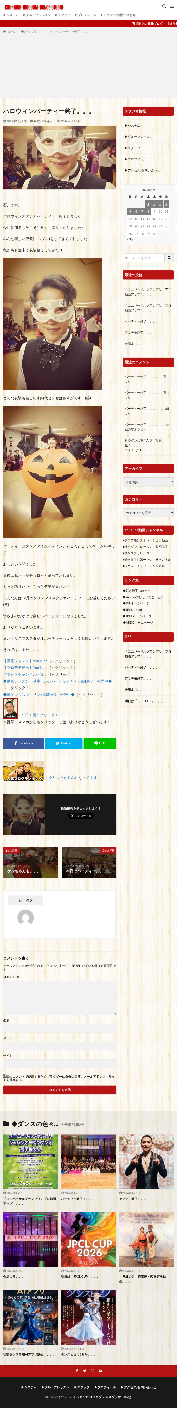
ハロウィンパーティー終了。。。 (68, 31)
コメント (11, 976)
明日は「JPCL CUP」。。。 (144, 701)
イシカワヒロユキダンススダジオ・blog (102, 1397)
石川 (166, 376)
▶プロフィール (85, 15)
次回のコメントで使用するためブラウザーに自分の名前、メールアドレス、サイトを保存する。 (59, 1078)
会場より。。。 (135, 343)
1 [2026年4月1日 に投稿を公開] (148, 204)
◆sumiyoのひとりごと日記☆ (143, 597)
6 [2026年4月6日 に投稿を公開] (136, 211)
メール (7, 1038)
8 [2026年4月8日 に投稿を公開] (148, 211)
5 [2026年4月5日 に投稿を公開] (130, 211)
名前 (6, 1020)
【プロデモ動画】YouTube (25, 667)
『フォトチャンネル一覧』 (25, 674)
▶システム (11, 15)
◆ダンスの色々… (31, 31)
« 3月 (130, 239)
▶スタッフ (62, 15)
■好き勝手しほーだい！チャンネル (147, 559)
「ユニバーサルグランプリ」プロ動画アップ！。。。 (148, 307)
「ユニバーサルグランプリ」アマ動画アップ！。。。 (148, 291)
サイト (7, 1055)
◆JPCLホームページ (137, 616)
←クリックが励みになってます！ (73, 777)
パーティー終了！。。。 (142, 321)
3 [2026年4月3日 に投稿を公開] (160, 204)
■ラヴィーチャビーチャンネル (144, 566)
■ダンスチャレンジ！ (137, 553)
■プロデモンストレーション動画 (145, 540)
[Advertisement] (88, 65)
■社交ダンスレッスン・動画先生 (145, 546)
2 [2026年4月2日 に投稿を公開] (154, 204)
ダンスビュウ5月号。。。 (79, 1354)
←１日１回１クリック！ (38, 715)
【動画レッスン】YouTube (25, 661)
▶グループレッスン (37, 15)
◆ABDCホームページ (138, 622)
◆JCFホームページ (136, 603)
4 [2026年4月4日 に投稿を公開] (166, 204)
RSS (128, 637)
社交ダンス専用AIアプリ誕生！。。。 (143, 443)
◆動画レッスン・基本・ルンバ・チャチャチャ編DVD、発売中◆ (57, 681)
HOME (11, 31)
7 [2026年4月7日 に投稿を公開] (142, 211)
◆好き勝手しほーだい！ (140, 590)
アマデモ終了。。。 (139, 332)
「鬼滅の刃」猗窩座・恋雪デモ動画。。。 (142, 1279)
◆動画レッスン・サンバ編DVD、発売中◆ (39, 694)
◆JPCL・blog (132, 609)
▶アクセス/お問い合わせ (118, 15)
